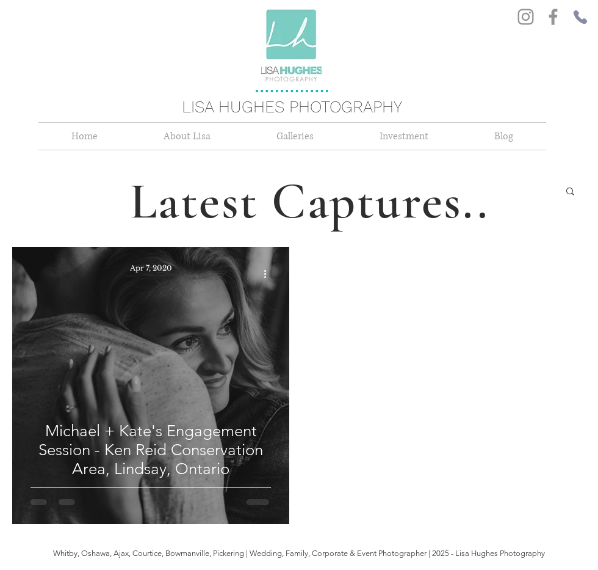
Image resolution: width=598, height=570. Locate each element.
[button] (570, 192)
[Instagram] (525, 16)
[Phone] (580, 17)
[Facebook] (553, 16)
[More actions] (269, 273)
